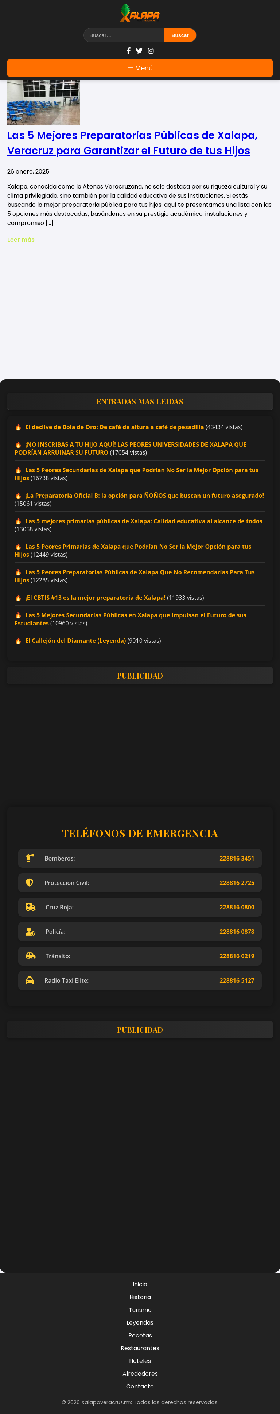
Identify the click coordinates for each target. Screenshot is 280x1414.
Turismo (140, 1310)
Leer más (21, 240)
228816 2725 (236, 883)
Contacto (140, 1386)
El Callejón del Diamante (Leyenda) (75, 641)
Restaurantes (140, 1348)
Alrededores (140, 1374)
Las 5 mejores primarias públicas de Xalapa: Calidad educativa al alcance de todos (143, 521)
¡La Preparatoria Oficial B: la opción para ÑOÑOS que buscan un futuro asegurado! (144, 496)
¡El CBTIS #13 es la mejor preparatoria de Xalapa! (95, 598)
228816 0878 (236, 932)
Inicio (140, 1284)
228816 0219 (236, 956)
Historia (140, 1297)
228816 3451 (236, 858)
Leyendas (140, 1322)
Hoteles (140, 1361)
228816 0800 (236, 907)
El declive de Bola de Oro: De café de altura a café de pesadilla (114, 427)
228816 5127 (236, 980)
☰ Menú (140, 68)
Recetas (140, 1335)
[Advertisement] (140, 317)
